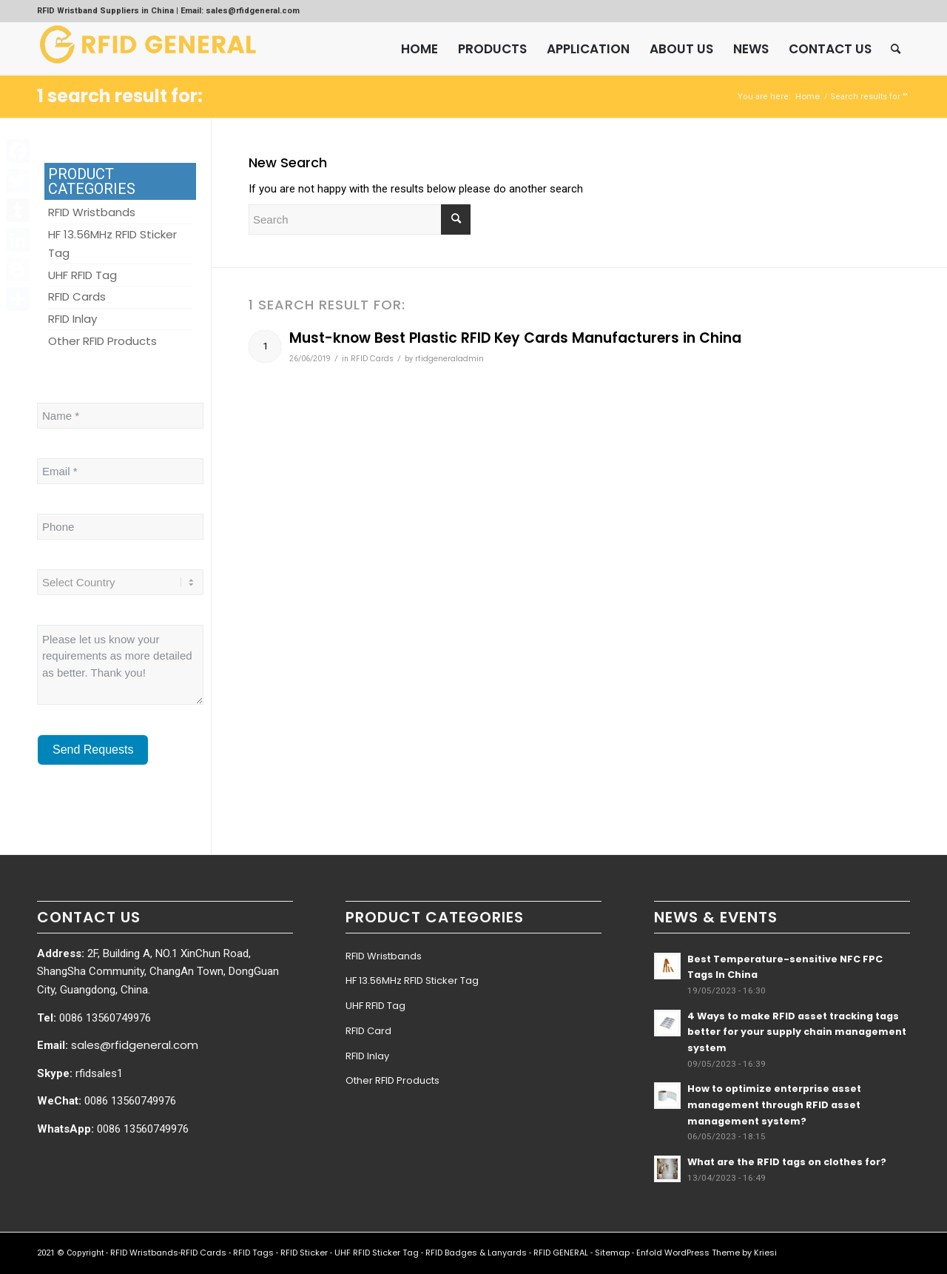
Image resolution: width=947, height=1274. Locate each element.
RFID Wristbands (384, 956)
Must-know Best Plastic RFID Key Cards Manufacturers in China (515, 338)
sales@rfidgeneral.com (134, 1045)
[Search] (895, 49)
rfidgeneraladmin (449, 358)
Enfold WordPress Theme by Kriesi (706, 1252)
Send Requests (93, 749)
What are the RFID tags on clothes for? (786, 1162)
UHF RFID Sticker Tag (376, 1252)
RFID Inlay (367, 1056)
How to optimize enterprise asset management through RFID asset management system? (774, 1104)
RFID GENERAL (560, 1252)
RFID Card (368, 1031)
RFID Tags (253, 1252)
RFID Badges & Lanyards (476, 1252)
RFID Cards (372, 358)
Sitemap (612, 1252)
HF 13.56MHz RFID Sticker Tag (412, 980)
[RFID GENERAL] (148, 49)
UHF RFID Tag (375, 1006)
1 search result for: (120, 96)
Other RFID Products (392, 1080)
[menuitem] (419, 49)
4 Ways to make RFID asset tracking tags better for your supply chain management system (796, 1032)
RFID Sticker (304, 1252)
